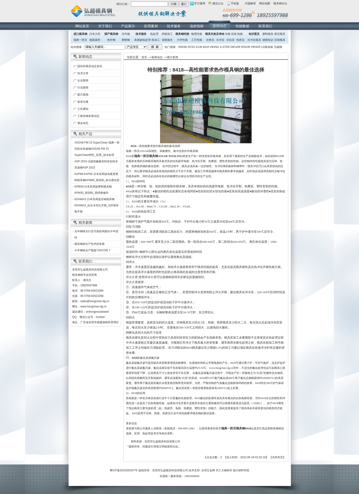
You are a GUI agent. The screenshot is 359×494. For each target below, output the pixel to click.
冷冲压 (220, 39)
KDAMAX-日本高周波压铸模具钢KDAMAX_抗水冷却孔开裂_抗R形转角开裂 (96, 205)
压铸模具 (279, 39)
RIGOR (245, 47)
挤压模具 (279, 34)
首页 (144, 57)
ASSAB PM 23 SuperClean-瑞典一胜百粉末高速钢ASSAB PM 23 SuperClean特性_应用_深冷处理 (97, 149)
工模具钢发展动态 (88, 116)
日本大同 (94, 34)
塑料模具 (267, 34)
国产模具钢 (111, 34)
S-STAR (225, 47)
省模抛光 (167, 39)
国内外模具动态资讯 (89, 66)
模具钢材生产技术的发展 (89, 244)
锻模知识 (267, 39)
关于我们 (105, 26)
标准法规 (82, 101)
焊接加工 (167, 34)
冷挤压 (210, 39)
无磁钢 (278, 47)
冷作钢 (126, 34)
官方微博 (199, 3)
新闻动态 (219, 26)
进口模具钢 (80, 34)
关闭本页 (277, 457)
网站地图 (264, 3)
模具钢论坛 (280, 3)
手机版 (235, 3)
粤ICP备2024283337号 (124, 470)
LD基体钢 (267, 47)
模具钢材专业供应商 (84, 274)
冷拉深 (230, 39)
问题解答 (250, 3)
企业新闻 (82, 80)
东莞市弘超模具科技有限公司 (170, 470)
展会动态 (82, 123)
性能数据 (242, 26)
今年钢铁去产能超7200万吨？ (92, 250)
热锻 (240, 34)
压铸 (234, 34)
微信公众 (217, 3)
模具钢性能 (182, 34)
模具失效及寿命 (214, 34)
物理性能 (196, 34)
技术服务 (174, 26)
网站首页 (82, 26)
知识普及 (254, 34)
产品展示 (128, 26)
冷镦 (227, 34)
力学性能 (182, 39)
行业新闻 (82, 87)
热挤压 (240, 39)
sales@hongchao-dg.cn (94, 301)
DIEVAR (235, 47)
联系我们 (265, 26)
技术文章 (82, 73)
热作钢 (111, 39)
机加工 (156, 39)
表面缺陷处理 (142, 39)
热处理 (154, 34)
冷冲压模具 (254, 39)
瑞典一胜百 (80, 39)
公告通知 (82, 108)
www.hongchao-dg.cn (93, 306)
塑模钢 (126, 39)
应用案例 (151, 26)
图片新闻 (172, 57)
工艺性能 (196, 39)
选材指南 (197, 26)
